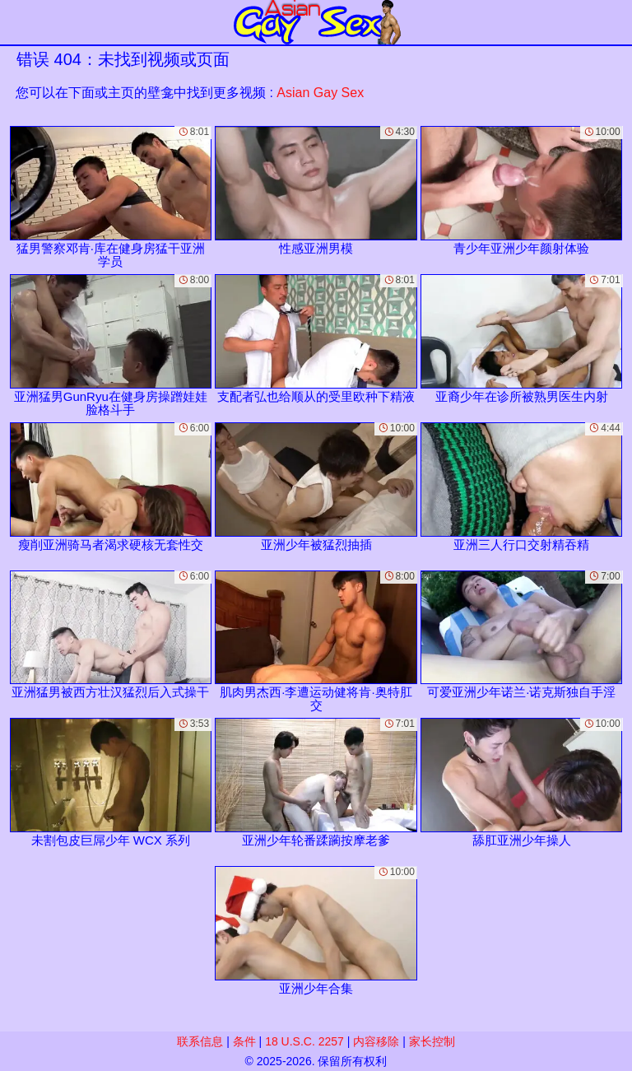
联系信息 (200, 1041)
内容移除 (376, 1041)
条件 (244, 1041)
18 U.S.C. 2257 (304, 1041)
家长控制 (432, 1041)
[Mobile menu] (15, 22)
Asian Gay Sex (320, 93)
